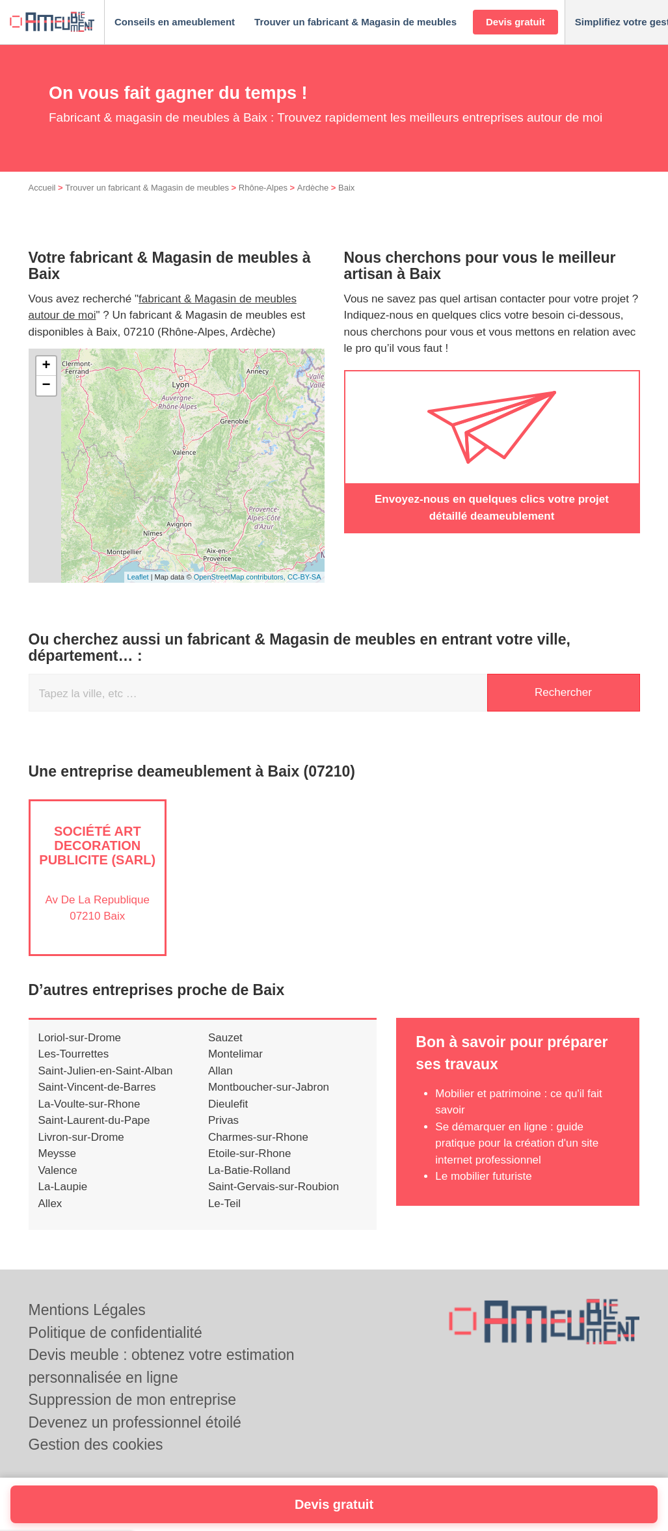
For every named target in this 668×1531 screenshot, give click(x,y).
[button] (175, 22)
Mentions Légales (87, 1309)
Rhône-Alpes (263, 188)
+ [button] (46, 366)
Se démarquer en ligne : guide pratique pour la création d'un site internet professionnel (516, 1143)
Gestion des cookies (96, 1444)
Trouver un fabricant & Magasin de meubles (147, 188)
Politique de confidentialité (115, 1332)
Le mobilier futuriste (483, 1176)
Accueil (42, 188)
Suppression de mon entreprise (133, 1399)
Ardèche (312, 188)
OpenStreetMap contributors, (240, 577)
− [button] (46, 385)
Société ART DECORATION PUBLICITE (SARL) (97, 845)
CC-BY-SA (304, 577)
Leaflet (138, 577)
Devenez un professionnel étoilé (135, 1422)
